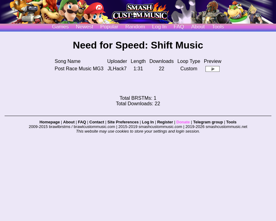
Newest (84, 26)
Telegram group (208, 122)
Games (60, 26)
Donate (183, 122)
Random (135, 26)
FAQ (179, 26)
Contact (96, 122)
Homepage (50, 122)
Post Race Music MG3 (79, 68)
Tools (218, 26)
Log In (148, 122)
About (198, 26)
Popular (109, 26)
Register (165, 122)
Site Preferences (123, 122)
